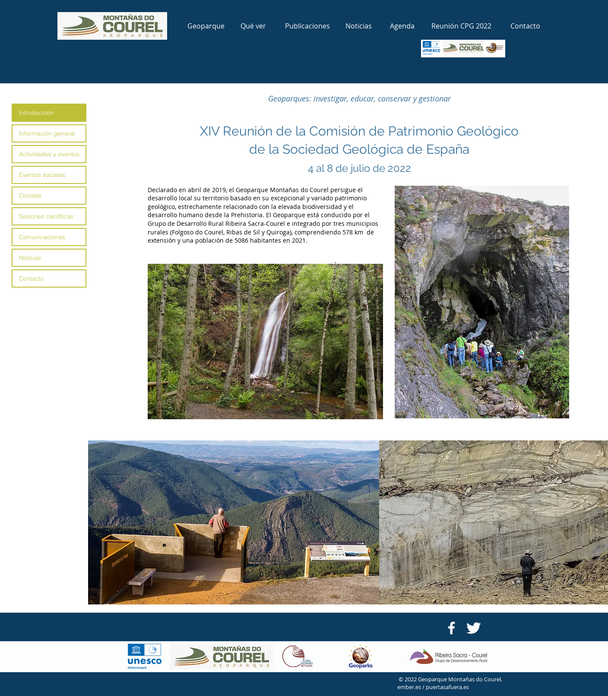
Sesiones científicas (46, 216)
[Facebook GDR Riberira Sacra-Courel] (451, 628)
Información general (47, 133)
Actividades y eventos (49, 154)
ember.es (409, 687)
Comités (30, 195)
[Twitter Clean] (473, 628)
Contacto (31, 278)
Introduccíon (36, 113)
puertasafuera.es (447, 687)
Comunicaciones (42, 237)
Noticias (30, 258)
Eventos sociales (42, 175)
